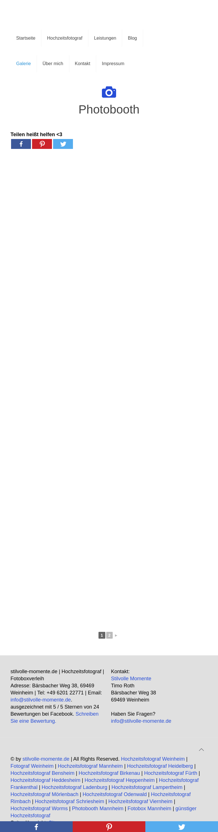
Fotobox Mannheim (149, 808)
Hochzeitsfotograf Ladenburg (74, 787)
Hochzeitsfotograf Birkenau (109, 773)
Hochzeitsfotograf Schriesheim (69, 801)
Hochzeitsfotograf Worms (39, 808)
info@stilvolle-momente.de (41, 700)
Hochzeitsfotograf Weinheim (153, 759)
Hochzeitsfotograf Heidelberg (160, 766)
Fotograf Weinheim (32, 766)
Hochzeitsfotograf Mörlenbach (44, 794)
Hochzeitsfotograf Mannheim (90, 766)
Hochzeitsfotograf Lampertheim (147, 787)
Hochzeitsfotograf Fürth (170, 773)
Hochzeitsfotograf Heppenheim (120, 780)
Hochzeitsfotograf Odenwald (115, 794)
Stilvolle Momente (131, 678)
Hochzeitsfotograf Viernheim (140, 801)
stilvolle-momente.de (45, 759)
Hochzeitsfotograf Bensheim (42, 773)
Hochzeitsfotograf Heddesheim (45, 780)
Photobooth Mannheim (97, 808)
